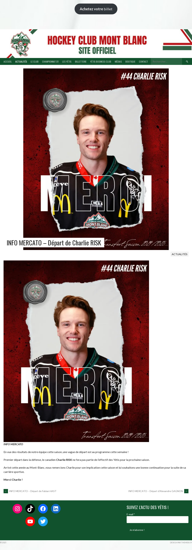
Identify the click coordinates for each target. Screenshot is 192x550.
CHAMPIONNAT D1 (50, 61)
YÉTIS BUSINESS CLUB (100, 61)
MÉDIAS (118, 61)
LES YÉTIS (66, 61)
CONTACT (143, 61)
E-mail (131, 514)
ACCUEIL (8, 61)
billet (96, 9)
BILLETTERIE (80, 61)
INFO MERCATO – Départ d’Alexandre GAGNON (158, 491)
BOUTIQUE (130, 61)
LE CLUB (35, 61)
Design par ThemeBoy (181, 542)
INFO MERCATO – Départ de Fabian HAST (30, 491)
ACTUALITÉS (21, 61)
